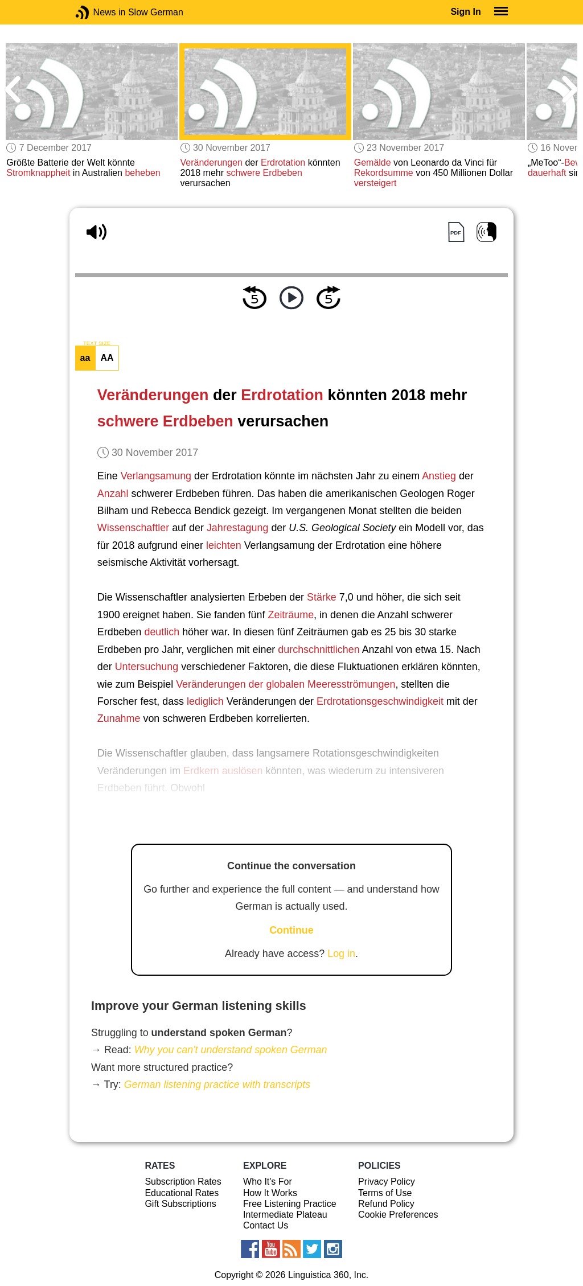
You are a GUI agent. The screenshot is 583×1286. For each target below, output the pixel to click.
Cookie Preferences (398, 1214)
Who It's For (267, 1181)
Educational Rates (182, 1193)
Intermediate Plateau (285, 1214)
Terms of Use (385, 1193)
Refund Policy (386, 1204)
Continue (291, 930)
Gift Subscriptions (180, 1204)
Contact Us (265, 1225)
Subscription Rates (183, 1181)
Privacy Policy (386, 1181)
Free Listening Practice (289, 1204)
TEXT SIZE (96, 343)
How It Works (270, 1193)
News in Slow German (99, 12)
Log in (341, 953)
